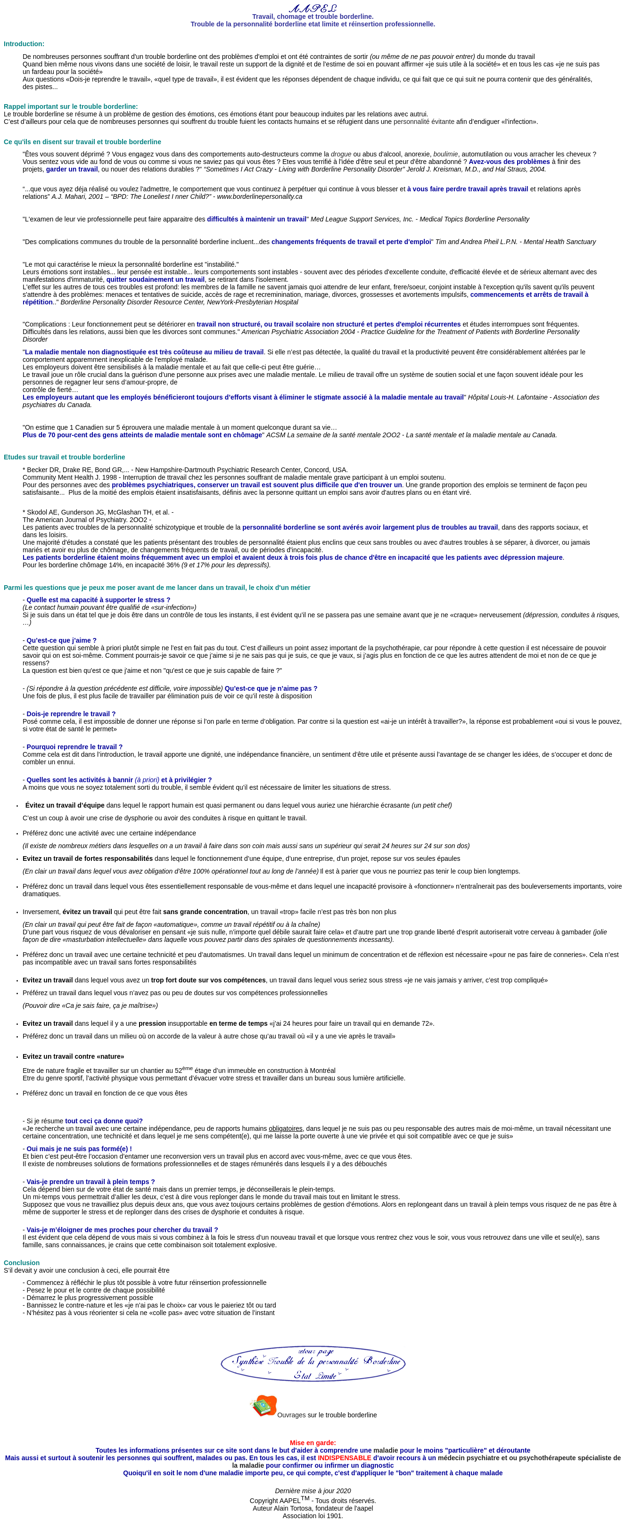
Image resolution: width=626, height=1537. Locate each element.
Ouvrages (291, 1415)
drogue (341, 154)
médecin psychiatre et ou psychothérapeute (507, 1458)
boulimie (446, 154)
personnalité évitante (424, 121)
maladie (385, 1450)
